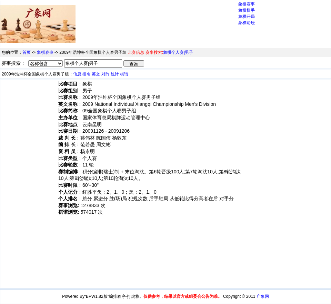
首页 (26, 52)
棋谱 (124, 74)
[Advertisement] (102, 25)
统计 (115, 74)
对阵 (105, 74)
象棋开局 (246, 16)
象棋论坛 (246, 22)
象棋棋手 (246, 10)
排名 (86, 74)
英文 (96, 74)
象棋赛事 (246, 4)
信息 (77, 74)
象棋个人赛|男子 (178, 52)
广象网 (263, 296)
